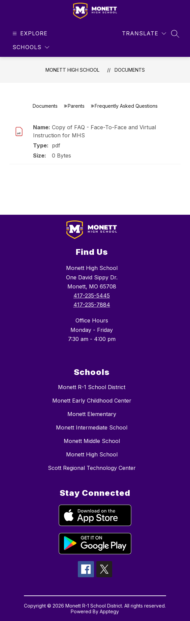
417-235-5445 (91, 295)
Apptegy (109, 611)
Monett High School (72, 70)
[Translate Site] (144, 33)
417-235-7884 (91, 304)
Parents (76, 106)
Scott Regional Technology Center (92, 467)
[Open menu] (29, 33)
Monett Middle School (92, 441)
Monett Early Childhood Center (91, 400)
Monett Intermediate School (91, 427)
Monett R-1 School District (91, 387)
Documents (130, 70)
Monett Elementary (91, 414)
